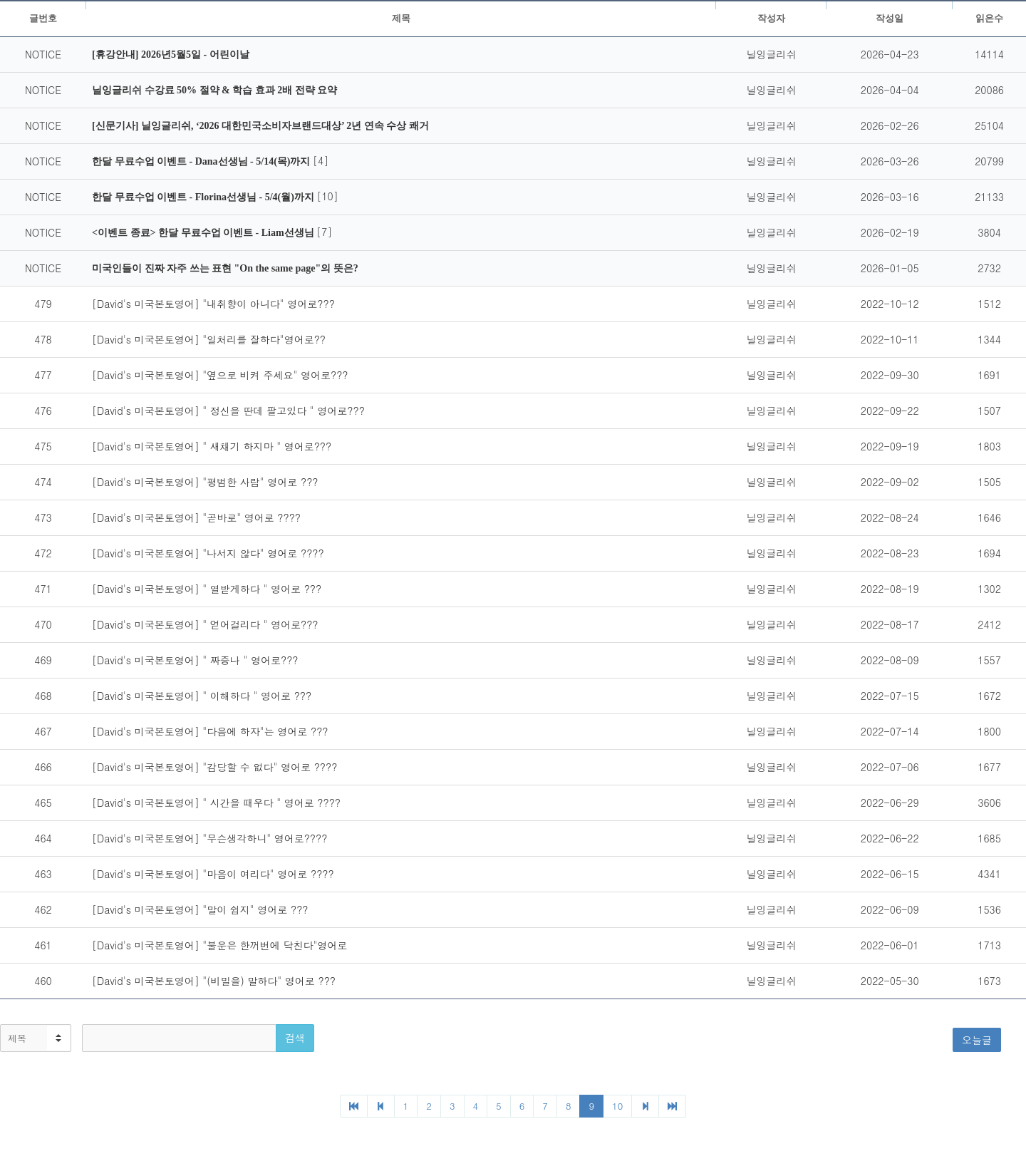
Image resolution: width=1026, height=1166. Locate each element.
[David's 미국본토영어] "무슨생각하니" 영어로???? (209, 838)
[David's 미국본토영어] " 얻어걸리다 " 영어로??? (205, 624)
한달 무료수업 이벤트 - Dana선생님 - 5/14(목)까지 (202, 161)
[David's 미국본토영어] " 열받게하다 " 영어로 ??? (206, 589)
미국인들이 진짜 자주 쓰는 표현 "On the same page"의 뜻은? (225, 268)
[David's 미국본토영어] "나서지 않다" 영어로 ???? (208, 553)
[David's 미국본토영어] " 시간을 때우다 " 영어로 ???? (216, 802)
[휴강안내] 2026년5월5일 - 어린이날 (170, 54)
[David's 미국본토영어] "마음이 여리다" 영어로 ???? (213, 874)
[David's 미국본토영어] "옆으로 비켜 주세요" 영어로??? (220, 375)
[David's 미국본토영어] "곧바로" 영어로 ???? (196, 517)
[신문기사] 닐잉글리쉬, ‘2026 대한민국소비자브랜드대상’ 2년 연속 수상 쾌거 (260, 125)
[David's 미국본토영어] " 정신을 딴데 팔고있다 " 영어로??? (228, 410)
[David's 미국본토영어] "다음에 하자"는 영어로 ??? (210, 731)
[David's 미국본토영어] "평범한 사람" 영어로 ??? (205, 482)
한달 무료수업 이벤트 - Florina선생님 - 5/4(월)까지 (204, 197)
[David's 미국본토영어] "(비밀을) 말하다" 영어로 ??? (214, 981)
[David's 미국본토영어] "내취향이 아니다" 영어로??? (213, 303)
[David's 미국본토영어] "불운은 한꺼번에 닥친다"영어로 (219, 945)
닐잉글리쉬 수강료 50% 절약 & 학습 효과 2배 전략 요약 (214, 90)
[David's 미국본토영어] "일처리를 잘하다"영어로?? (209, 339)
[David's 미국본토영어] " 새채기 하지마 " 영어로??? (211, 446)
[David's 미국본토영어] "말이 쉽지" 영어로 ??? (200, 909)
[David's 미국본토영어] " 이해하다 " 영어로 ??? (201, 695)
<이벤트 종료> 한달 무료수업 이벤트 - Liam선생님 (204, 232)
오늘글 (977, 1040)
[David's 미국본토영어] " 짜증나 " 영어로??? (195, 660)
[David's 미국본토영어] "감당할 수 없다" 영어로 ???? (214, 767)
